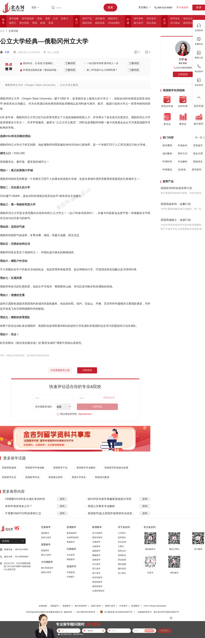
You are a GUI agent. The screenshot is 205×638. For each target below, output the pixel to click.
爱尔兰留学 (46, 555)
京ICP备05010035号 (85, 612)
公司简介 (122, 533)
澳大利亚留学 (47, 568)
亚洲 (50, 23)
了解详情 (70, 63)
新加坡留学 (72, 533)
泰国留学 (71, 542)
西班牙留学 (97, 537)
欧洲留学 (135, 606)
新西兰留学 (46, 572)
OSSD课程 (114, 23)
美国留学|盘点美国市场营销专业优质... (111, 513)
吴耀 (4, 52)
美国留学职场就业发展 (116, 467)
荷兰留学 (96, 568)
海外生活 (188, 18)
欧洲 (42, 23)
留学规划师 (28, 18)
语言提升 (151, 18)
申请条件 (182, 145)
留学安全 (175, 18)
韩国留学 (71, 559)
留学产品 (87, 18)
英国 (39, 18)
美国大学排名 (79, 477)
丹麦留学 (96, 542)
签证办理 (198, 153)
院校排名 (113, 18)
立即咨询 (87, 370)
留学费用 (167, 145)
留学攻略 (14, 18)
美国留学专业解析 (85, 467)
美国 (47, 18)
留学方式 (182, 153)
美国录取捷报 (9, 467)
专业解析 (182, 161)
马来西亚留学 (73, 537)
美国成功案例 (102, 477)
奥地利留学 (97, 582)
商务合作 (122, 551)
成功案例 (100, 18)
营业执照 (122, 560)
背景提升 (198, 145)
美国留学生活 (9, 477)
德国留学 (96, 551)
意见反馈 (122, 542)
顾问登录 (122, 568)
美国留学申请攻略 (34, 467)
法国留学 (96, 546)
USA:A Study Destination (155, 606)
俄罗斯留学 (97, 586)
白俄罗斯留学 (98, 591)
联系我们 (122, 537)
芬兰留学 (96, 564)
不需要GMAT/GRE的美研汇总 (23, 513)
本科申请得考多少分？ (18, 506)
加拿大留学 (46, 537)
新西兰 (12, 23)
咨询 (62, 499)
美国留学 (45, 533)
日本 (55, 18)
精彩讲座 (100, 23)
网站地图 (122, 564)
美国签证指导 (55, 477)
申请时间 (167, 161)
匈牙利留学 (97, 577)
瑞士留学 (96, 573)
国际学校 (87, 23)
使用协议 (122, 555)
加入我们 (122, 573)
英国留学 (45, 550)
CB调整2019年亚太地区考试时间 (25, 499)
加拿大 (64, 18)
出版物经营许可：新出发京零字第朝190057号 (158, 612)
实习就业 (175, 23)
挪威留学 (96, 555)
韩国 (34, 23)
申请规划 (167, 169)
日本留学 (71, 555)
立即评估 (97, 406)
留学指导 (196, 169)
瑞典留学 (96, 560)
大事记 (121, 546)
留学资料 (138, 18)
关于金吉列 (182, 7)
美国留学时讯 (32, 477)
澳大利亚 (24, 23)
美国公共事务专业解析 (101, 506)
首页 (2, 31)
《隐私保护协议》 (85, 414)
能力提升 (138, 23)
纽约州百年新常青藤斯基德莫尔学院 (109, 499)
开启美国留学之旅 (60, 370)
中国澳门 (71, 577)
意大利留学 (97, 533)
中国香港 (71, 572)
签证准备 (151, 23)
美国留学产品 (60, 467)
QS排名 (182, 169)
